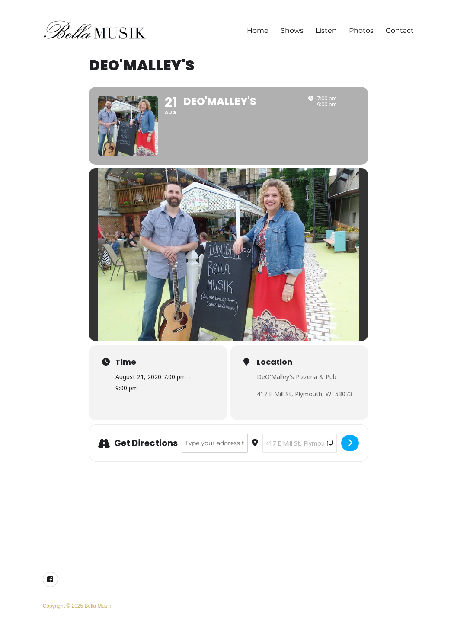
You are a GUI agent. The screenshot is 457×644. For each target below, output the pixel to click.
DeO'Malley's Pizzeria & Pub (296, 377)
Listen (326, 30)
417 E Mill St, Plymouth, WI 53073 (304, 394)
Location (274, 362)
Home (257, 30)
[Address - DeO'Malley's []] (215, 443)
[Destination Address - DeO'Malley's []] (299, 443)
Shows (292, 30)
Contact (400, 30)
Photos (361, 30)
